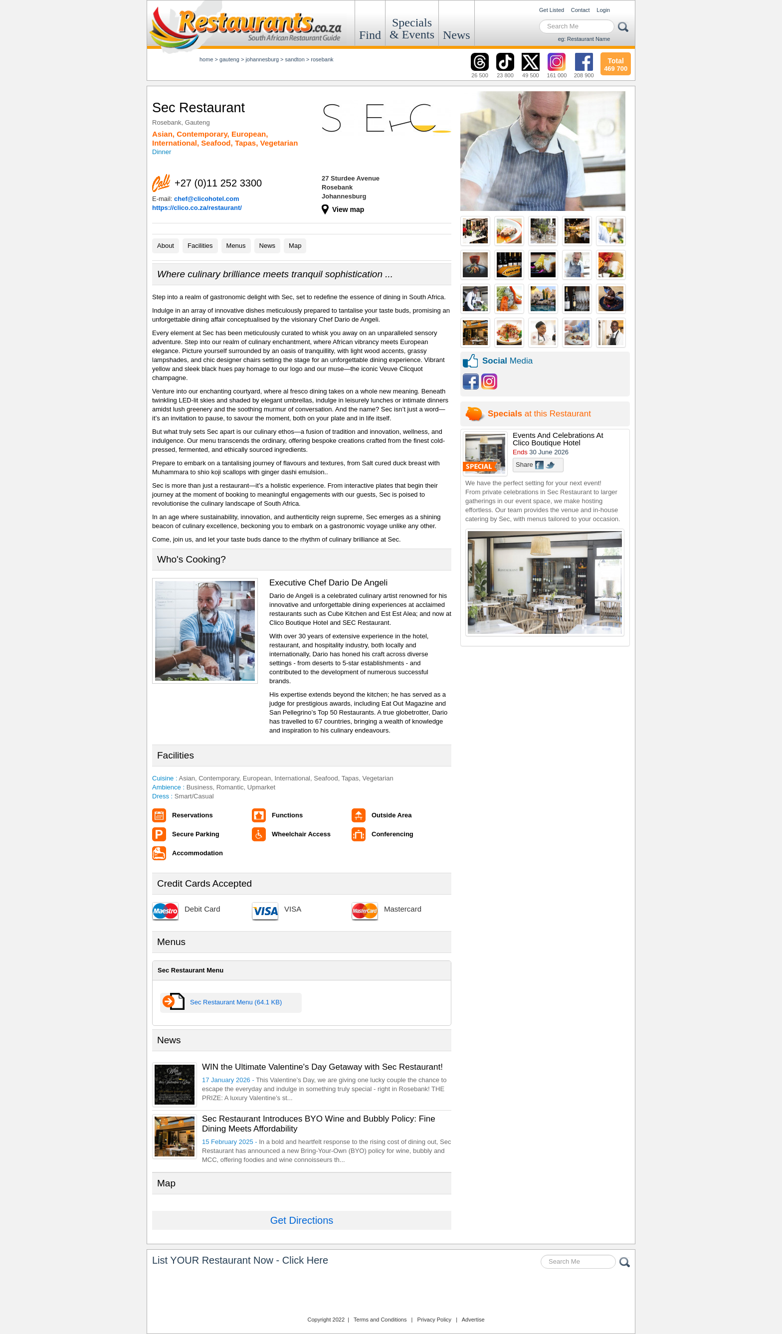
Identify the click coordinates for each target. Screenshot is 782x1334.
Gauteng (229, 59)
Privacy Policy (434, 1320)
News (456, 34)
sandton (295, 59)
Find (370, 34)
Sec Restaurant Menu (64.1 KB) (236, 1002)
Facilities (200, 245)
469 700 (615, 63)
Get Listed (551, 10)
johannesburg (262, 59)
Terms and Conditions (380, 1320)
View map (348, 209)
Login (603, 10)
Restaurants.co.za (391, 1294)
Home (206, 59)
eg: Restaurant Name (584, 39)
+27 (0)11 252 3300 (218, 183)
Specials (412, 28)
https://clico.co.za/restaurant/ (197, 207)
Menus (236, 245)
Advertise (473, 1320)
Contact (580, 10)
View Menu (174, 1003)
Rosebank (322, 59)
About (165, 245)
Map (295, 245)
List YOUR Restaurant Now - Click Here (240, 1260)
